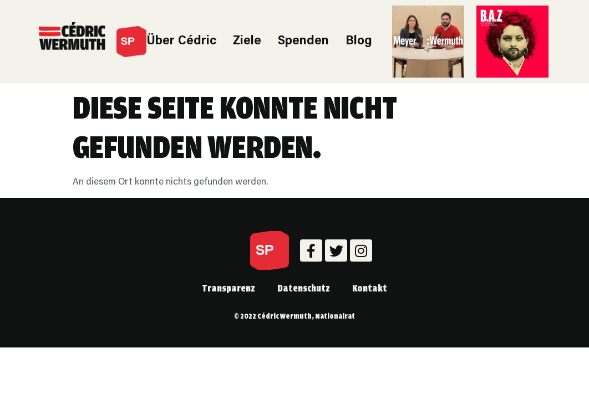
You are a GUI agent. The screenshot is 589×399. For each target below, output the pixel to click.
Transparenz (228, 288)
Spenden (303, 41)
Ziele (247, 41)
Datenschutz (303, 288)
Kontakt (369, 288)
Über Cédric (181, 41)
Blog (359, 41)
